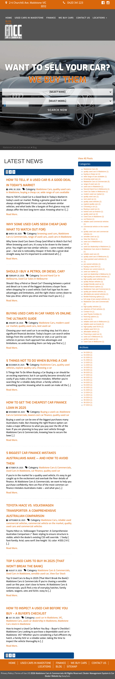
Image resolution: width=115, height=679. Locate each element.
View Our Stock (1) (91, 239)
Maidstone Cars (44, 189)
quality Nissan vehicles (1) (93, 282)
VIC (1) (86, 244)
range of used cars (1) (92, 184)
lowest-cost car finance (40, 415)
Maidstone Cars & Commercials (17, 147)
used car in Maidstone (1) (93, 242)
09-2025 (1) (88, 370)
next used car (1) (90, 199)
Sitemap (72, 666)
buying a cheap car (30, 192)
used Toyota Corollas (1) (93, 314)
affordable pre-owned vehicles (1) (96, 294)
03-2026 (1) (88, 355)
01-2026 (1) (88, 360)
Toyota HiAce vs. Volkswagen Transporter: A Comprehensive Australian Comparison (31, 510)
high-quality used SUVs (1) (93, 327)
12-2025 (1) (88, 362)
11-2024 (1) (88, 395)
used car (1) (88, 319)
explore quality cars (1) (92, 204)
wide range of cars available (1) (95, 177)
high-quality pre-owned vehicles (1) (96, 277)
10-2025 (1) (88, 367)
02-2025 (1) (88, 387)
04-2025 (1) (88, 382)
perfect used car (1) (91, 339)
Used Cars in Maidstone (29, 17)
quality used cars (27, 326)
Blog (8, 21)
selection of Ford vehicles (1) (94, 309)
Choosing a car (44, 367)
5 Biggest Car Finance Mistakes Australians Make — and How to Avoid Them (37, 458)
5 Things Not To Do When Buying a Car (36, 361)
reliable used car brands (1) (94, 324)
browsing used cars (47, 233)
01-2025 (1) (88, 390)
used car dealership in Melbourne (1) (97, 274)
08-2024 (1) (88, 402)
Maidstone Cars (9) (91, 169)
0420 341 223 (73, 2)
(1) (85, 262)
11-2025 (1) (88, 365)
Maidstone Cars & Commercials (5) (97, 182)
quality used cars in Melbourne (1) (96, 257)
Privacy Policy (7, 673)
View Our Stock (57, 573)
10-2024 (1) (88, 397)
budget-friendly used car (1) (94, 284)
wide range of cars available (55, 192)
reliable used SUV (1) (91, 329)
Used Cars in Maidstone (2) (94, 217)
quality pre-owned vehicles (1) (95, 292)
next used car (44, 326)
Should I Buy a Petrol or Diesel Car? (35, 271)
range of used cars (37, 236)
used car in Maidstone (46, 617)
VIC (60, 617)
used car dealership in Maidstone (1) (97, 247)
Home (9, 17)
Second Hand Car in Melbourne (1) (96, 189)
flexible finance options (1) (93, 287)
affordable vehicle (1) (91, 332)
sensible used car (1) (91, 237)
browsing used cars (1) (92, 179)
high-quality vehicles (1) (92, 307)
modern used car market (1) (94, 194)
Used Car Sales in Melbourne (33, 278)
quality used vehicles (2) (93, 202)
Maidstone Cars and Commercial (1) (97, 289)
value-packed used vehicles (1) (95, 259)
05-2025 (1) (88, 380)
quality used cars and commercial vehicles (38, 525)
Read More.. (12, 214)
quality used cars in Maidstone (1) (96, 172)
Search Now (57, 110)
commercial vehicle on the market (45, 523)
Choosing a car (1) (90, 207)
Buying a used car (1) (91, 209)
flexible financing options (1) (94, 297)
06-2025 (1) (88, 377)
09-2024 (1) (88, 400)
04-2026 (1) (88, 352)
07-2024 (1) (88, 405)
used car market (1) (91, 272)
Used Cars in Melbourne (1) (94, 342)
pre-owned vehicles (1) (92, 264)
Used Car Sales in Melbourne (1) (96, 192)
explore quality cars (26, 367)
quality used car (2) (91, 214)
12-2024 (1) (88, 392)
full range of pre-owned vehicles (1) (97, 299)
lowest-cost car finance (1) (93, 212)
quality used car (61, 415)
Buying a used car (50, 411)
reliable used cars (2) (91, 254)
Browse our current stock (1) (94, 269)
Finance (51, 17)
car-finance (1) (89, 219)
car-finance (37, 470)
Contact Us (83, 17)
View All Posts (85, 158)
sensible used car (40, 573)
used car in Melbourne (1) (93, 337)
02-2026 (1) (88, 357)
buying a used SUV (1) (92, 267)
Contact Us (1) (89, 312)
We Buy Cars (66, 17)
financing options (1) (91, 317)
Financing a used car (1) (93, 334)
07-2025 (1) (88, 375)
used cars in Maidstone (59, 236)
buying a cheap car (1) (92, 174)
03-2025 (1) (88, 385)
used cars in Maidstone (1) (93, 187)
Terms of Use (21, 673)
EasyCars (66, 676)
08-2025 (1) (88, 372)
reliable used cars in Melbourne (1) (96, 322)
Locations (100, 17)
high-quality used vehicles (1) (94, 279)
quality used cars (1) (91, 197)
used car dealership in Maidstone (40, 620)
